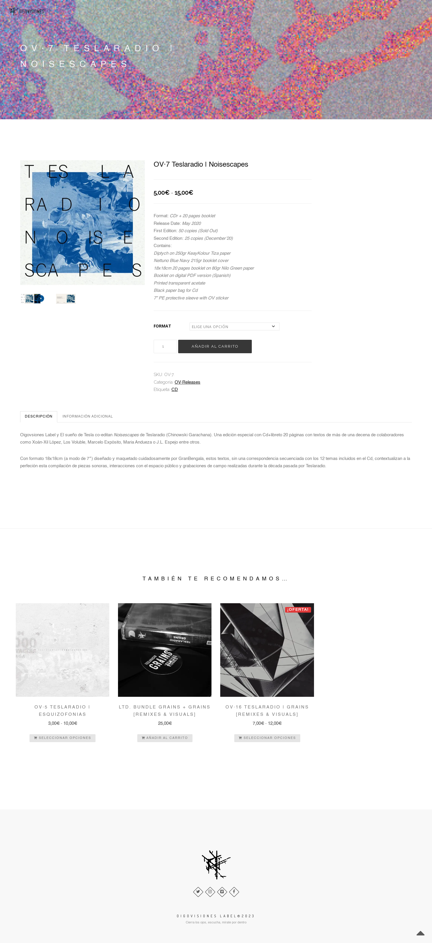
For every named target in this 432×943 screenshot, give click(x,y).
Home (307, 51)
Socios (346, 11)
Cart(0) (412, 11)
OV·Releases (187, 382)
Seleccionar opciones (62, 738)
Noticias (375, 11)
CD (174, 390)
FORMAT (162, 326)
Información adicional (88, 416)
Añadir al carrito (215, 346)
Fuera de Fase (245, 11)
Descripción (39, 416)
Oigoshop (207, 11)
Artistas (318, 11)
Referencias (284, 11)
